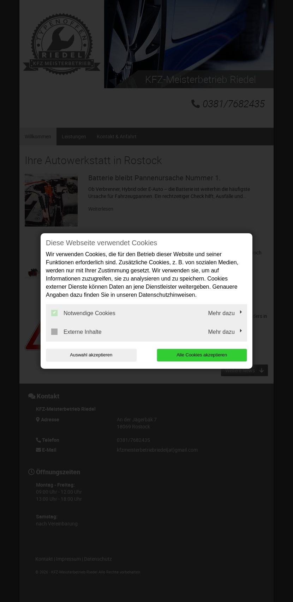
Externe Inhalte (76, 332)
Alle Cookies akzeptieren (202, 354)
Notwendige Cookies (83, 313)
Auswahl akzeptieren (91, 354)
